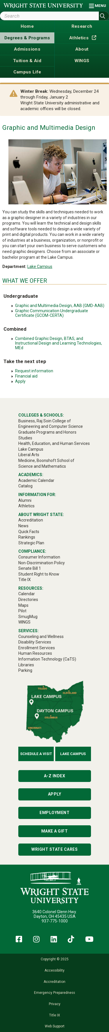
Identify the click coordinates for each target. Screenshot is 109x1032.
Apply (20, 381)
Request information (34, 371)
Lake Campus (39, 266)
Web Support (55, 1026)
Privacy (54, 1004)
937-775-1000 (55, 921)
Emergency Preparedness (54, 993)
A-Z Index (54, 776)
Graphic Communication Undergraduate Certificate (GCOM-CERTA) (51, 313)
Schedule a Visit (36, 754)
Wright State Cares (54, 849)
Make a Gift (54, 831)
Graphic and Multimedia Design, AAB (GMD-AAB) (59, 305)
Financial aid (26, 376)
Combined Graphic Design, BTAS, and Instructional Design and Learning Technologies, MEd (58, 343)
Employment (54, 812)
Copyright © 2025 (55, 959)
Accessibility (54, 970)
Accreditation (54, 982)
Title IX (54, 1015)
